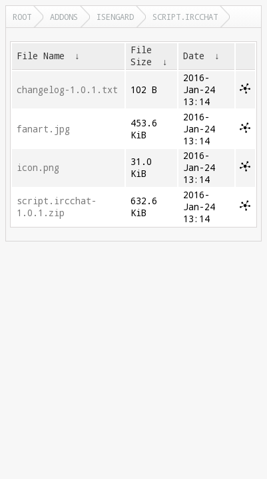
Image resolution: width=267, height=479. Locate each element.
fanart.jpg (43, 129)
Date (193, 56)
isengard (115, 16)
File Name (41, 56)
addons (64, 16)
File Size (141, 56)
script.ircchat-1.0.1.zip (57, 207)
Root (22, 16)
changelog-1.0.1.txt (67, 90)
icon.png (38, 168)
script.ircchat (185, 16)
